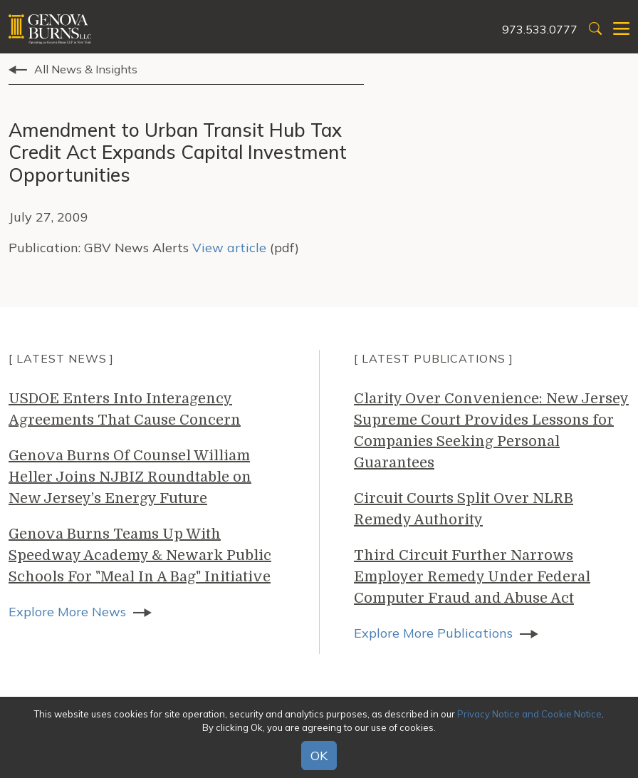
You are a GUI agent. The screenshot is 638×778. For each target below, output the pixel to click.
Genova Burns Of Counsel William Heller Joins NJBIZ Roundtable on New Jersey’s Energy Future (130, 477)
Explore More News (67, 611)
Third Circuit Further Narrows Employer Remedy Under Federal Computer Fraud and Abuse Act (472, 576)
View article (229, 247)
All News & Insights (85, 69)
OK (319, 755)
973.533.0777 (539, 29)
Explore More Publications (433, 633)
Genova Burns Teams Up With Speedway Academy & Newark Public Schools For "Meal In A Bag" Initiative (140, 555)
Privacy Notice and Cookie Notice (529, 714)
